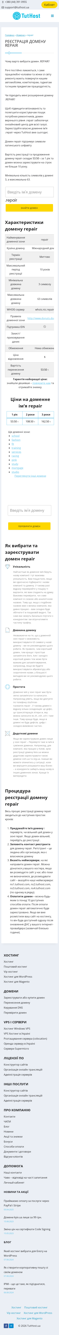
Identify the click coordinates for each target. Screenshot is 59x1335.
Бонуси (8, 1141)
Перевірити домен (29, 526)
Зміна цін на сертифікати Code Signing (27, 1229)
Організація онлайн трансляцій (23, 1069)
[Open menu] (52, 15)
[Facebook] (6, 1326)
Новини (8, 1131)
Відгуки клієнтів (13, 1156)
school (16, 436)
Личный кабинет (14, 1182)
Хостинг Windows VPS (17, 1028)
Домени (20, 35)
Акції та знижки (13, 1136)
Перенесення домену (17, 1002)
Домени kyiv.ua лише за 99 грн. (23, 1217)
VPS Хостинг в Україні (17, 1033)
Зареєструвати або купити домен (24, 997)
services (16, 452)
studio (15, 472)
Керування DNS (13, 1007)
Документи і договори (17, 1151)
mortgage (17, 468)
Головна (9, 35)
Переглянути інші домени (30, 476)
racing (15, 456)
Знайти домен (29, 208)
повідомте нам (41, 383)
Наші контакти (13, 1172)
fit (13, 444)
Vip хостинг (11, 971)
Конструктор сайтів (16, 1064)
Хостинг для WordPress (18, 976)
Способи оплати (14, 1146)
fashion (16, 440)
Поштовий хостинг (15, 966)
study (15, 464)
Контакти (9, 1116)
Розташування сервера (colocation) (25, 1038)
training (16, 448)
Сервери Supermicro (16, 1048)
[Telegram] (11, 1326)
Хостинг (9, 961)
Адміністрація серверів (18, 1074)
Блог (6, 1126)
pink (14, 460)
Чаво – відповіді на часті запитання (25, 1177)
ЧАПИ (7, 1121)
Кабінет (49, 5)
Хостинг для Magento (17, 981)
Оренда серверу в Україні (19, 1043)
